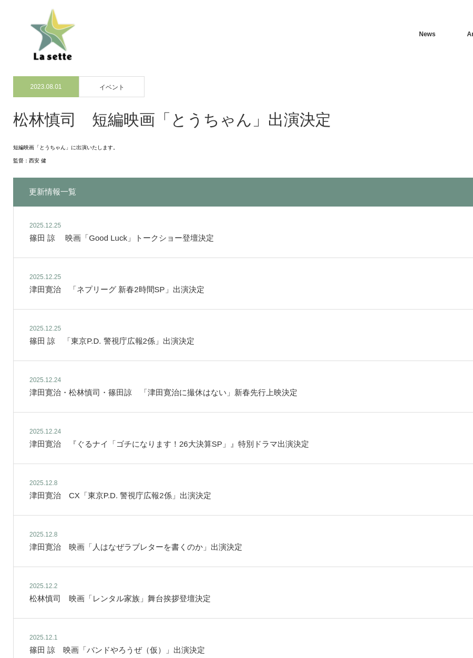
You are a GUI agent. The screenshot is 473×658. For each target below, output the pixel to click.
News (427, 34)
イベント (112, 87)
